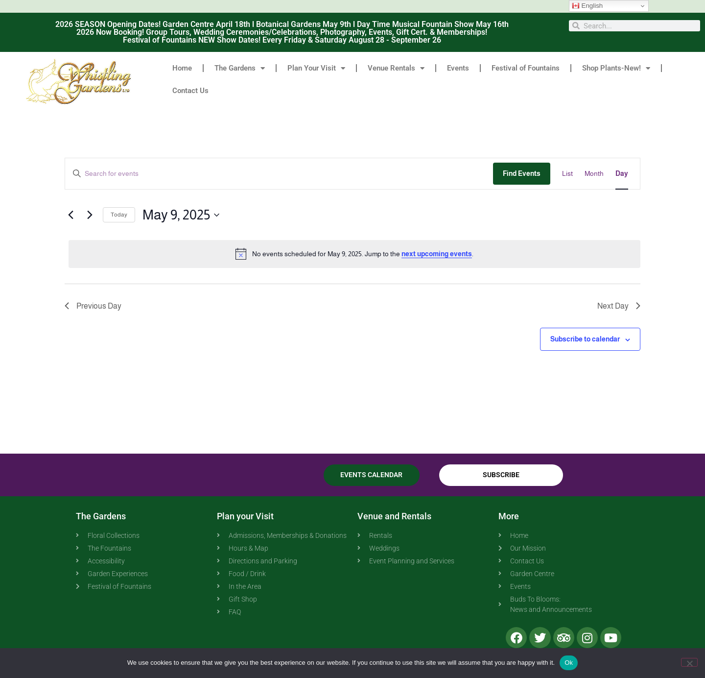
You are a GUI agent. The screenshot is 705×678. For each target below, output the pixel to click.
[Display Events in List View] (567, 173)
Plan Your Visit (316, 68)
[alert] (354, 253)
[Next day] (89, 215)
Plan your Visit (245, 516)
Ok (568, 662)
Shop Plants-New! (616, 68)
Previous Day (93, 306)
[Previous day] (70, 215)
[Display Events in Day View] (621, 173)
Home (182, 68)
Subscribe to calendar (585, 339)
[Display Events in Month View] (594, 173)
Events (458, 68)
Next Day (618, 306)
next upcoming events (436, 254)
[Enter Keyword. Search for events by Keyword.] (279, 173)
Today (119, 214)
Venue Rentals (396, 68)
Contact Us (190, 90)
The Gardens (239, 68)
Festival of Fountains (526, 68)
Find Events (521, 173)
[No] (689, 662)
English (587, 6)
